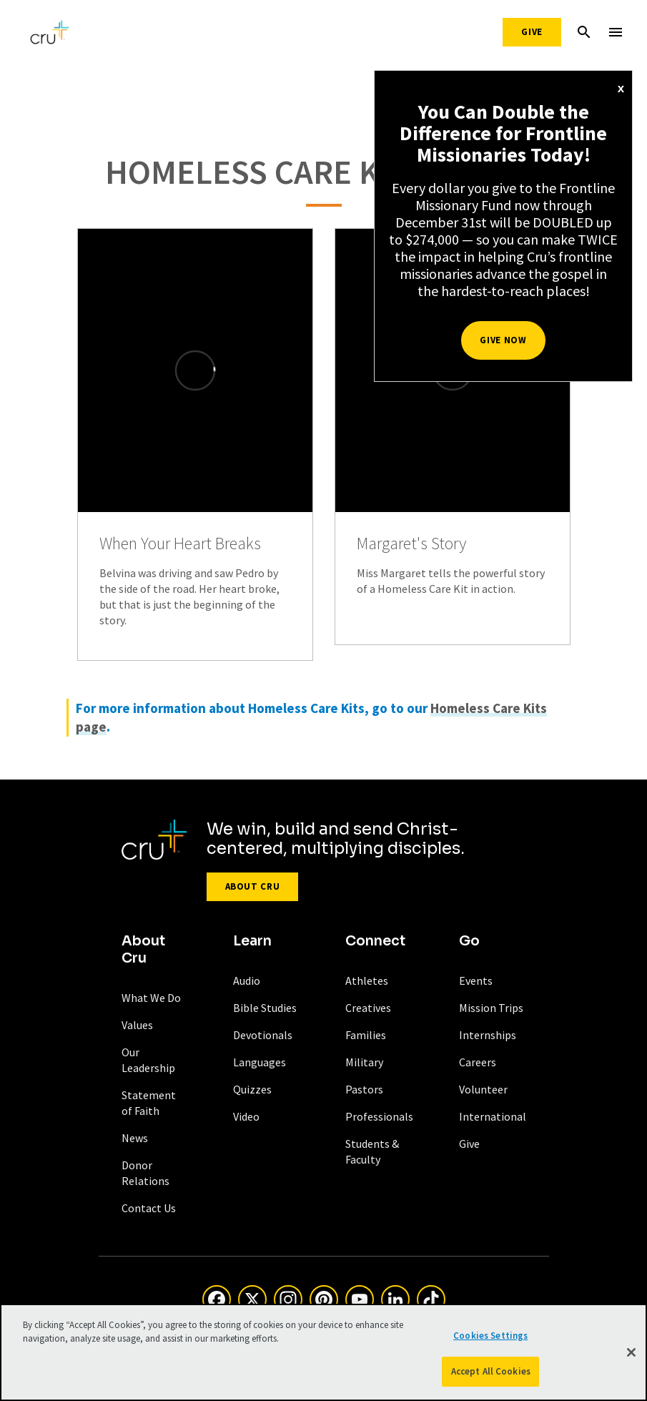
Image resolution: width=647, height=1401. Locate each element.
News (135, 1138)
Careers (477, 1062)
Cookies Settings (490, 1335)
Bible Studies (265, 1008)
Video (246, 1116)
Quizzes (252, 1089)
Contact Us (149, 1208)
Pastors (364, 1089)
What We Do (151, 997)
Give (532, 32)
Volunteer (483, 1089)
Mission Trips (491, 1008)
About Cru (252, 886)
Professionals (379, 1116)
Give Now (503, 340)
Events (476, 980)
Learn (252, 941)
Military (364, 1062)
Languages (259, 1062)
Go (469, 941)
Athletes (366, 980)
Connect (375, 941)
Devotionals (262, 1035)
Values (137, 1025)
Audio (246, 980)
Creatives (368, 1008)
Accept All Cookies (490, 1371)
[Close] (631, 1352)
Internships (487, 1035)
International (492, 1116)
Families (365, 1035)
